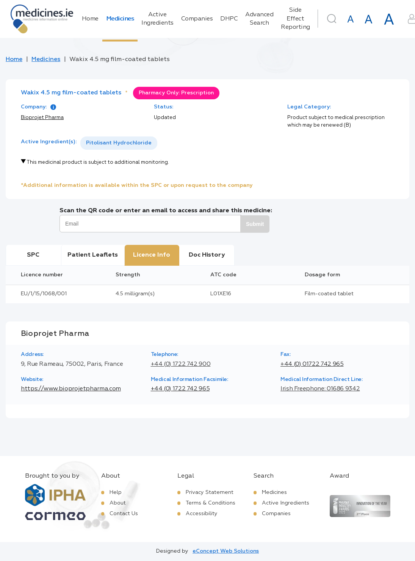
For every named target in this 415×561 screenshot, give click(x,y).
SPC (33, 255)
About (118, 503)
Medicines (120, 19)
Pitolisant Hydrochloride (119, 143)
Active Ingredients (157, 19)
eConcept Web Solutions (226, 551)
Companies (197, 19)
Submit (255, 224)
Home (90, 19)
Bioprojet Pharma (42, 117)
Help (116, 492)
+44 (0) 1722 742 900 (181, 364)
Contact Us (124, 513)
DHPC (229, 19)
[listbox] (118, 143)
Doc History (207, 255)
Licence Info (151, 255)
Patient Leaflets (92, 255)
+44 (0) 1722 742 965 (180, 389)
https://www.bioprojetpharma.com (71, 389)
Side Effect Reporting (295, 18)
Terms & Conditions (210, 503)
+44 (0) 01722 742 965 (311, 364)
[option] (118, 143)
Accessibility (202, 513)
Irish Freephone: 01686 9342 (320, 389)
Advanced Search (259, 19)
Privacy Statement (209, 492)
